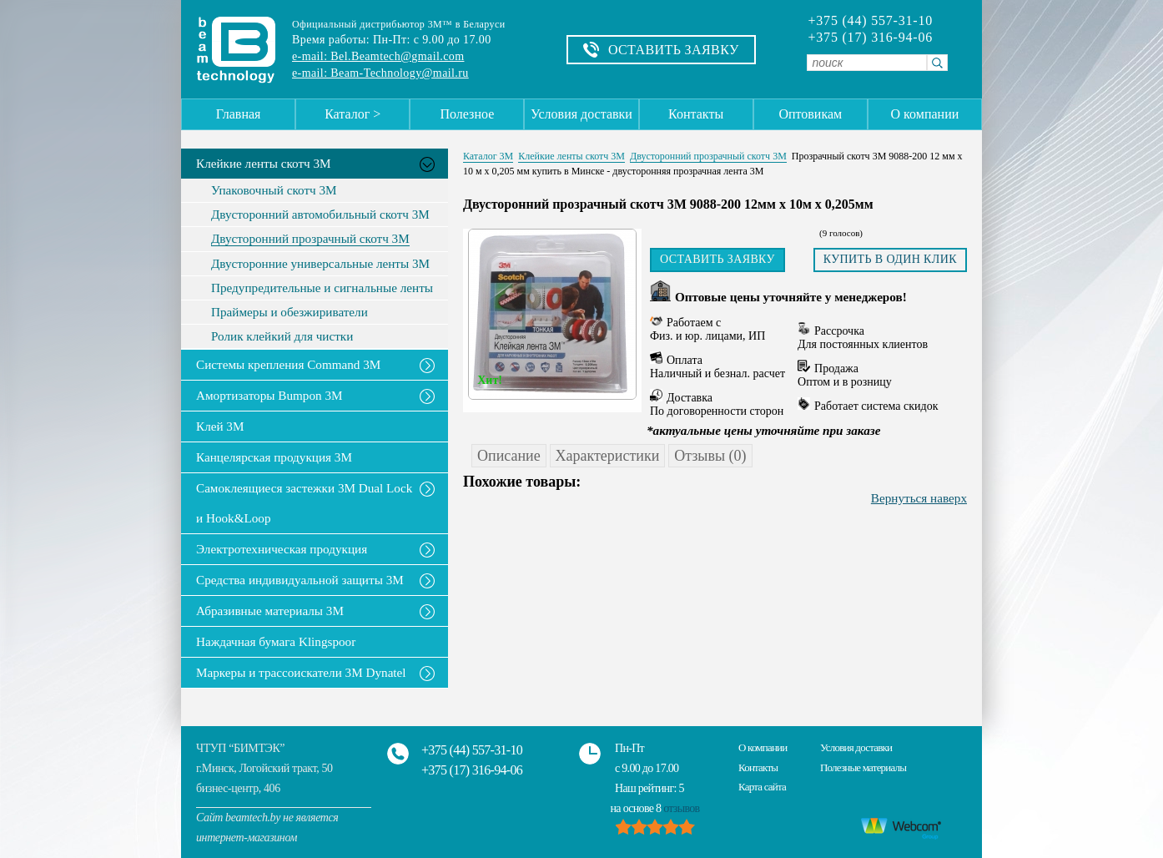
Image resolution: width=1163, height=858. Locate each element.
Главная (238, 114)
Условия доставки (581, 114)
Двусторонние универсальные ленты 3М (320, 263)
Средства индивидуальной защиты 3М (300, 580)
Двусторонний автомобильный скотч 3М (320, 214)
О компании (925, 114)
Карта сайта (762, 786)
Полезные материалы (863, 767)
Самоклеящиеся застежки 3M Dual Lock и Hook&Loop (304, 503)
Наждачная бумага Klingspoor (275, 641)
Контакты (695, 114)
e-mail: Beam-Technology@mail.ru (380, 73)
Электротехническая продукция (281, 549)
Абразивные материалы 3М (270, 610)
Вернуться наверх (919, 498)
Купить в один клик (890, 259)
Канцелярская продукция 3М (274, 457)
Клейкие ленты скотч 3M (263, 163)
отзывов (681, 808)
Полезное (467, 114)
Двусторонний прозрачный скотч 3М (310, 238)
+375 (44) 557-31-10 (870, 21)
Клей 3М (220, 426)
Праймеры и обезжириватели (289, 312)
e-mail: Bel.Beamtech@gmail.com (378, 56)
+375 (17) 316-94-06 (870, 37)
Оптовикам (810, 114)
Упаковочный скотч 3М (274, 190)
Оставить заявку (717, 259)
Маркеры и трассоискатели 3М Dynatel (301, 672)
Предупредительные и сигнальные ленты (322, 288)
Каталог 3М (488, 156)
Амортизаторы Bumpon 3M (269, 395)
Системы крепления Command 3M (288, 364)
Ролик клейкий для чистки (282, 336)
